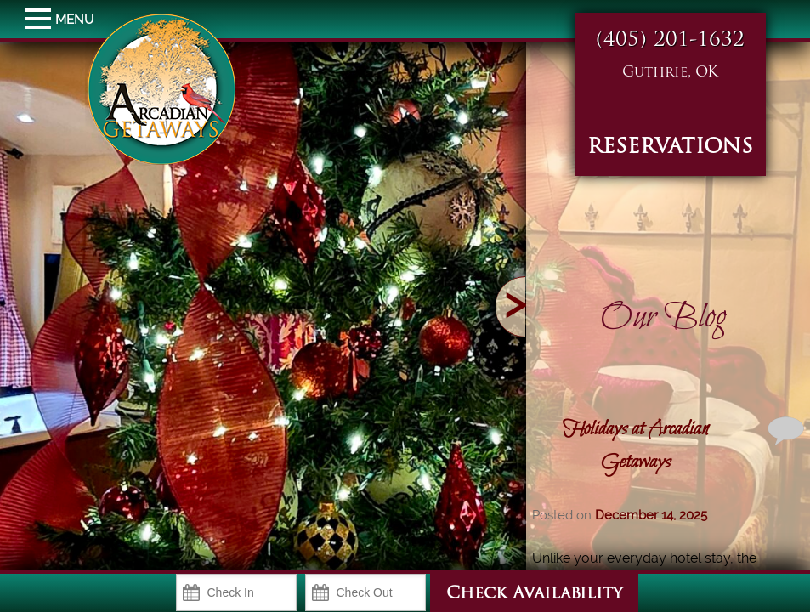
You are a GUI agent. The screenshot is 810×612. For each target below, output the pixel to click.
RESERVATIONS (670, 148)
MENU (40, 19)
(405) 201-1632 (670, 41)
